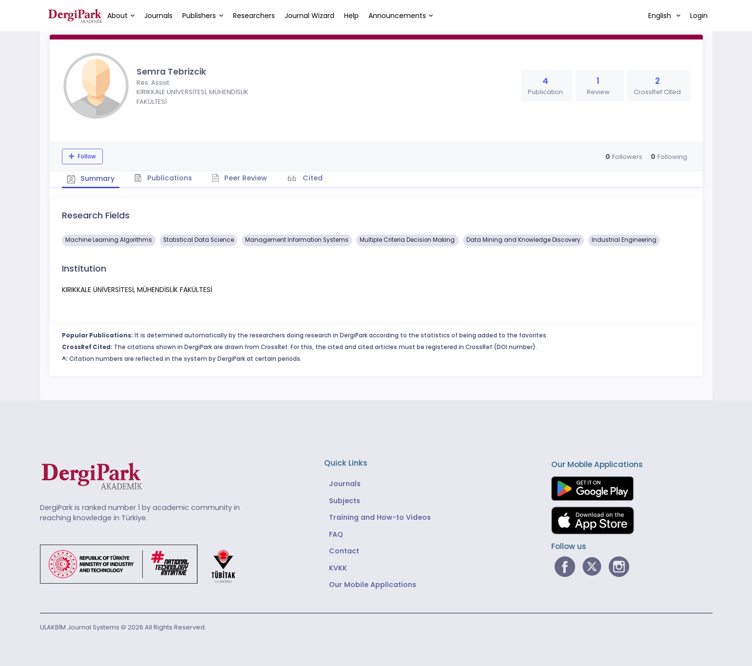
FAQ (336, 534)
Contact (344, 551)
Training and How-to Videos (380, 517)
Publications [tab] (163, 178)
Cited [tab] (312, 178)
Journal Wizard (309, 15)
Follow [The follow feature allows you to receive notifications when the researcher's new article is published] (86, 156)
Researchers (254, 15)
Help (351, 15)
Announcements (397, 15)
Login (699, 15)
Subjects (344, 501)
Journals (158, 15)
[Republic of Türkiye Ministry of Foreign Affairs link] (144, 563)
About (117, 15)
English (660, 15)
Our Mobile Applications (372, 584)
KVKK (338, 568)
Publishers (199, 15)
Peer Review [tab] (240, 178)
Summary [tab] (91, 178)
